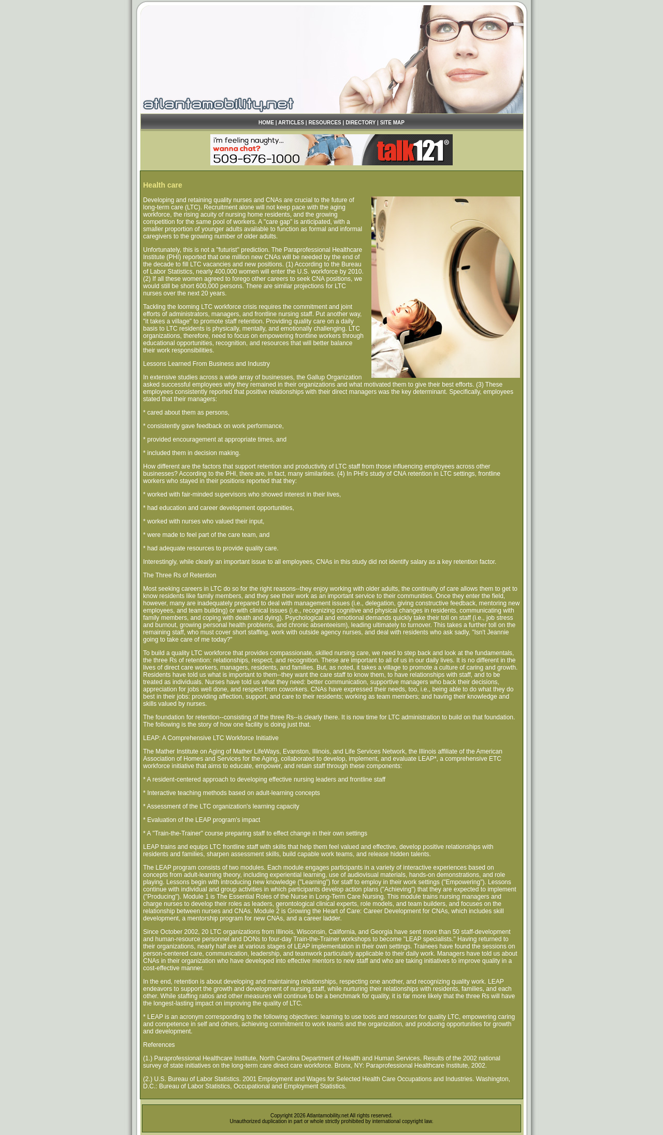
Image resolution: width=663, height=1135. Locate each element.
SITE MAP (392, 122)
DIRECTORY (360, 122)
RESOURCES (324, 122)
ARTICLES (291, 122)
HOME (266, 122)
